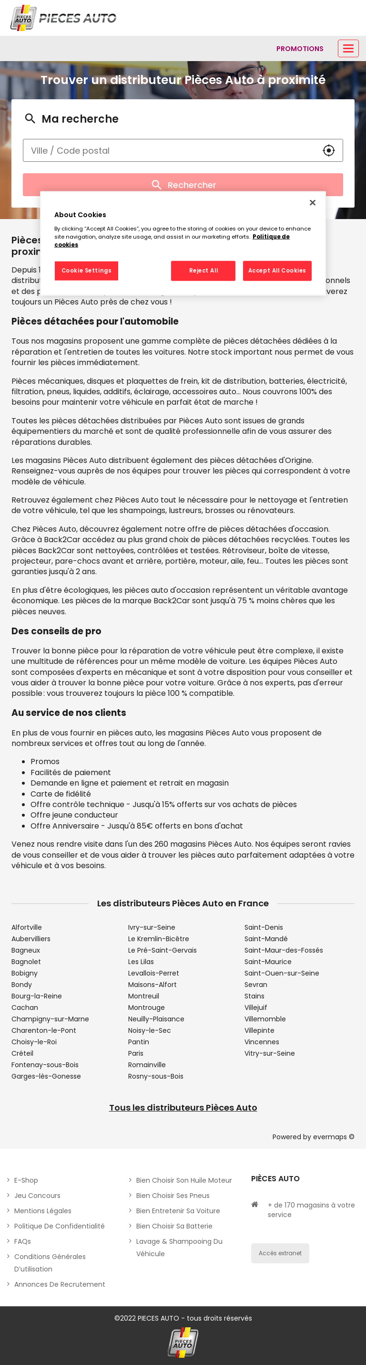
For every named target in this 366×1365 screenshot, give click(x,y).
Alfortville (26, 927)
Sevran (255, 984)
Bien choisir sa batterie (174, 1226)
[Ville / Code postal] (169, 150)
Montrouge (146, 1007)
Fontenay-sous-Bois (45, 1065)
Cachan (24, 1007)
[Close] (312, 202)
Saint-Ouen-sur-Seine (281, 973)
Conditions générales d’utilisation (50, 1263)
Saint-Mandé (266, 939)
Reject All (203, 270)
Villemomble (265, 1019)
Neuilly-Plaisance (156, 1019)
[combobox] (169, 150)
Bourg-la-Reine (36, 996)
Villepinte (259, 1030)
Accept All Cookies (277, 270)
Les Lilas (141, 961)
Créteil (22, 1053)
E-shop (26, 1180)
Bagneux (25, 950)
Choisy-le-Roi (34, 1042)
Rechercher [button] (183, 184)
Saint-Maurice (268, 961)
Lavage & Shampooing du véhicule (179, 1248)
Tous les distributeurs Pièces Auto (183, 1107)
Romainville (147, 1065)
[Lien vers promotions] (300, 49)
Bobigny (24, 973)
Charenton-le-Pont (43, 1030)
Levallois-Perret (153, 973)
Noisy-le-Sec (149, 1030)
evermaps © (334, 1137)
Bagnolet (26, 961)
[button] (329, 150)
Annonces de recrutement (59, 1284)
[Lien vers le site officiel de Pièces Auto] (64, 18)
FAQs (22, 1241)
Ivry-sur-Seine (151, 927)
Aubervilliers (31, 939)
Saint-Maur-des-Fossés (283, 950)
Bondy (21, 984)
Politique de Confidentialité (59, 1226)
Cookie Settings (86, 270)
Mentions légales (42, 1211)
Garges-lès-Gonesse (46, 1076)
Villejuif (255, 1007)
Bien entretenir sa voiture (178, 1211)
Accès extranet (280, 1253)
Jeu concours (37, 1195)
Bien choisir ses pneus (173, 1195)
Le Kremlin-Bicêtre (158, 939)
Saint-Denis (263, 927)
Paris (135, 1053)
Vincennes (261, 1042)
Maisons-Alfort (152, 984)
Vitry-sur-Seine (269, 1053)
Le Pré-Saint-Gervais (162, 950)
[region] (183, 243)
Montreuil (143, 996)
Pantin (138, 1042)
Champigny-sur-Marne (50, 1019)
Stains (254, 996)
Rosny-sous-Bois (155, 1076)
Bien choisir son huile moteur (184, 1180)
